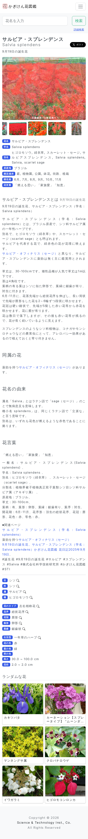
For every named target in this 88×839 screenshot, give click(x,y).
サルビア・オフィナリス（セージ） (30, 253)
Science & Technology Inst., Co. (44, 822)
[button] (18, 128)
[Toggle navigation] (80, 6)
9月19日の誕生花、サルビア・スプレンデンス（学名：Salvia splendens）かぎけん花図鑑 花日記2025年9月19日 (44, 549)
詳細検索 (79, 29)
